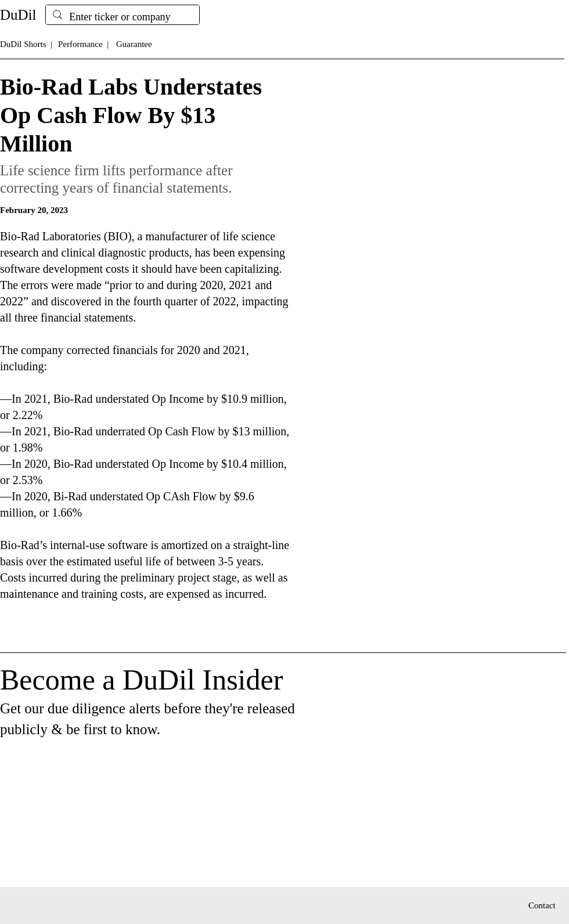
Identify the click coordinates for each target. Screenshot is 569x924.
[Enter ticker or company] (122, 17)
